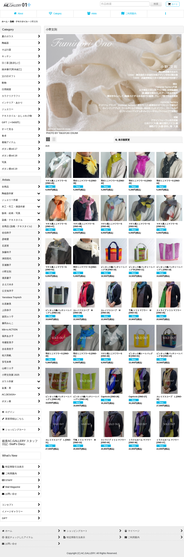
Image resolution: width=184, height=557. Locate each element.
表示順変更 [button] (122, 139)
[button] (165, 13)
